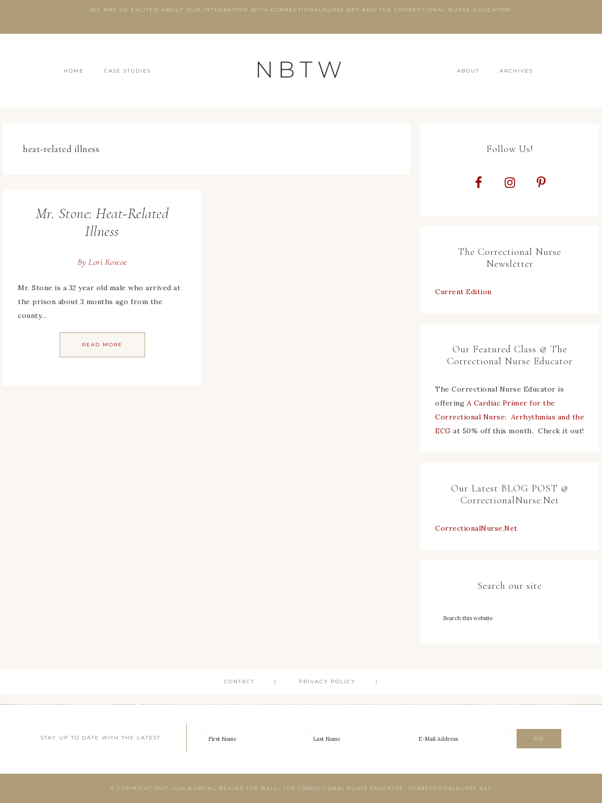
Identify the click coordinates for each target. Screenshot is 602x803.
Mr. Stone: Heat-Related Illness (102, 222)
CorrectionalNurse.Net (476, 528)
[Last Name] (356, 739)
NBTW (301, 69)
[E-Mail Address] (462, 739)
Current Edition (463, 291)
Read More (102, 344)
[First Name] (252, 739)
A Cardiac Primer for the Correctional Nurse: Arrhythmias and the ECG (509, 417)
